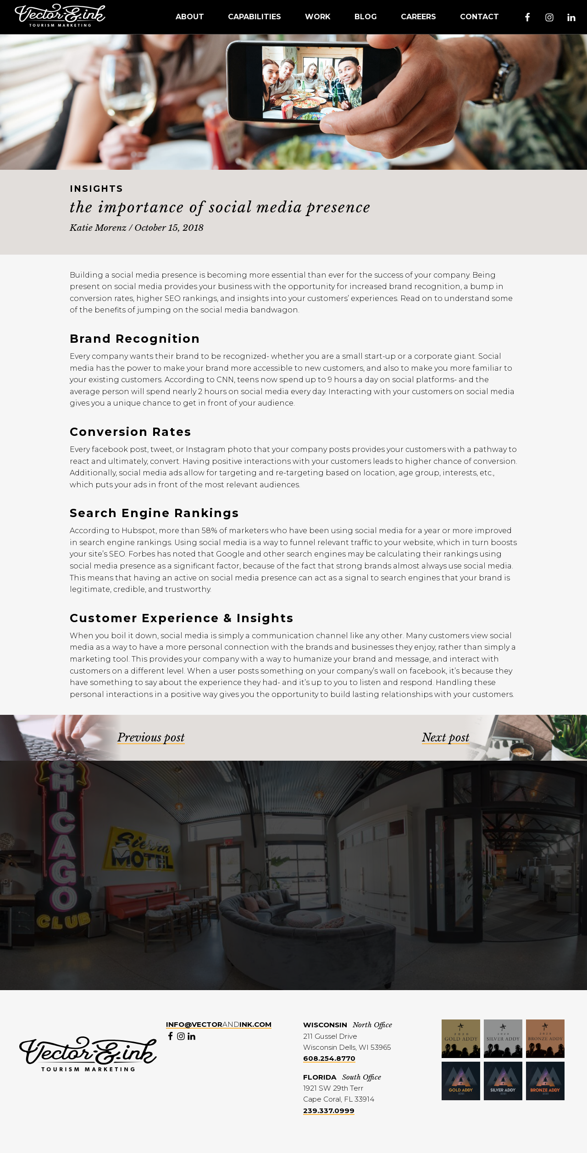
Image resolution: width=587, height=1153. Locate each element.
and (218, 1024)
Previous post (151, 737)
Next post (446, 737)
